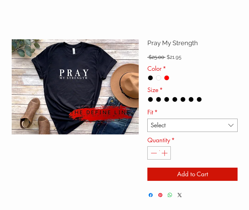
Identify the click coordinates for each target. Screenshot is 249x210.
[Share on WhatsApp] (170, 195)
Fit (152, 112)
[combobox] (192, 125)
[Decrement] (153, 153)
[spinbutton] (159, 153)
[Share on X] (180, 195)
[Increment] (165, 153)
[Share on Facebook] (151, 195)
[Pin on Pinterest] (160, 195)
